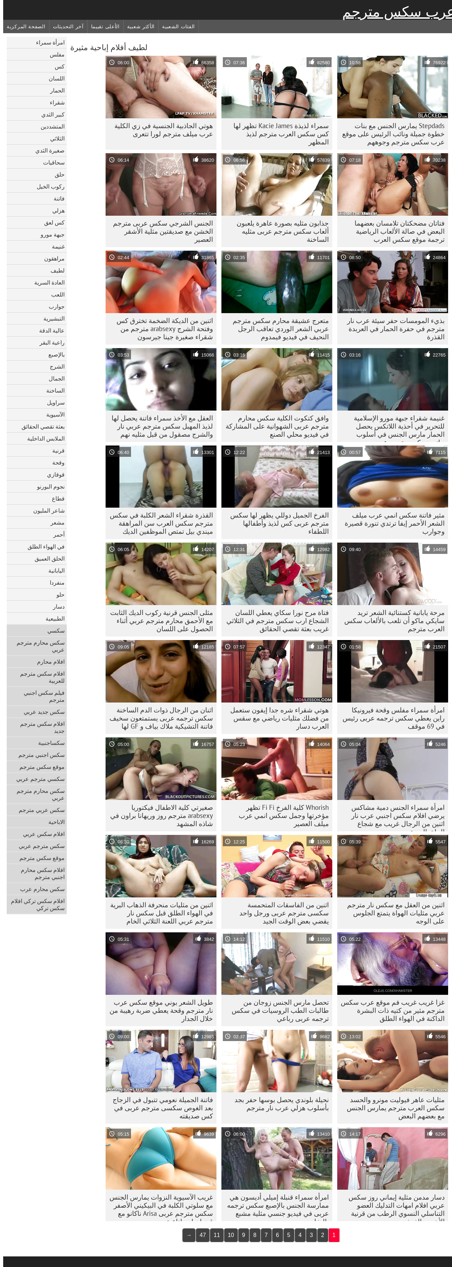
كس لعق (51, 222)
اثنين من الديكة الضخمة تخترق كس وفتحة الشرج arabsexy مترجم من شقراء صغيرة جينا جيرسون (161, 328)
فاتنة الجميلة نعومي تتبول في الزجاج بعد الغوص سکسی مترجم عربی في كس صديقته (159, 1107)
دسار (55, 606)
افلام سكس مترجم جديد (39, 727)
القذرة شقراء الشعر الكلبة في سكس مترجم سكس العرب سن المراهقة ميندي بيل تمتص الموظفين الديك (158, 523)
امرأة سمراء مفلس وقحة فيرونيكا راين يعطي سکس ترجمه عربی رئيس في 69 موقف (390, 718)
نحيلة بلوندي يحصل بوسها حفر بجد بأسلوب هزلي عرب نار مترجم (278, 1103)
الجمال (53, 378)
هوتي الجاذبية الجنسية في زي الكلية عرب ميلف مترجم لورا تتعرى (160, 129)
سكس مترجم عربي (38, 845)
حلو (57, 594)
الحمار (54, 90)
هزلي (55, 210)
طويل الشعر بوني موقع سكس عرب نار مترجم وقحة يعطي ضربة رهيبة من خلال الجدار (158, 1010)
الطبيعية (51, 618)
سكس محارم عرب (39, 888)
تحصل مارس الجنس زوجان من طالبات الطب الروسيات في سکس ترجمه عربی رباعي (277, 1010)
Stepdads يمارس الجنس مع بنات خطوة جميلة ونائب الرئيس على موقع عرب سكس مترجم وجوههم (390, 133)
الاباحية (53, 821)
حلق (56, 174)
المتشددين (49, 126)
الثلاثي (54, 138)
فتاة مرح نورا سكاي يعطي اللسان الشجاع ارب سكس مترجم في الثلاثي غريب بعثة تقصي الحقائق (274, 620)
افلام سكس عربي (40, 833)
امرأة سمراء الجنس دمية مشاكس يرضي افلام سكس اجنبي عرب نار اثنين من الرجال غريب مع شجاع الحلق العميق (394, 817)
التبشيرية (50, 318)
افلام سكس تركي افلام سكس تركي (34, 904)
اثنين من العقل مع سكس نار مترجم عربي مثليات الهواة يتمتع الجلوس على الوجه (392, 913)
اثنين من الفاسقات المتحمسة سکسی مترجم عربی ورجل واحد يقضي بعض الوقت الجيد (281, 913)
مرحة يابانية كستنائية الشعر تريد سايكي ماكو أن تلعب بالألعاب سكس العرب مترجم (391, 620)
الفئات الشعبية (175, 26)
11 (213, 1235)
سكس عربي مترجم (38, 809)
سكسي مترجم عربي (37, 778)
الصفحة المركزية (23, 26)
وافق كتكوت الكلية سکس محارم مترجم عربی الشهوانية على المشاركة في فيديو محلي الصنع (274, 426)
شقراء (54, 102)
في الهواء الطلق (42, 546)
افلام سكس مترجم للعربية (39, 677)
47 (199, 1235)
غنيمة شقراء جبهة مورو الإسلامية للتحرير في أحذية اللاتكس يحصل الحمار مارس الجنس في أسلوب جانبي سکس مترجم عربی (396, 428)
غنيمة (55, 246)
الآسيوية (52, 414)
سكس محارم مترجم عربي (37, 646)
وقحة (55, 462)
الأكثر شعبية (137, 26)
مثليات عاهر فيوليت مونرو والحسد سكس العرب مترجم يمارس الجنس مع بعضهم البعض (392, 1107)
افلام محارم (47, 661)
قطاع (55, 498)
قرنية (55, 450)
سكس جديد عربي (40, 711)
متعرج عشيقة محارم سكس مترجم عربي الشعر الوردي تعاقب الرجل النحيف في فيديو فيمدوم (278, 328)
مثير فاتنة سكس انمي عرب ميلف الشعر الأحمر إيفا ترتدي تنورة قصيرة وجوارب (391, 523)
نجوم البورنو (47, 486)
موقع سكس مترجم (38, 766)
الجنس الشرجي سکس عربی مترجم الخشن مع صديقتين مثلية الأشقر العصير (160, 231)
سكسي (52, 630)
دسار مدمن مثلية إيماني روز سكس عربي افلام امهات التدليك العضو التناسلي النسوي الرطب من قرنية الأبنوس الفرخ (393, 1207)
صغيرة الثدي (46, 150)
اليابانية (53, 570)
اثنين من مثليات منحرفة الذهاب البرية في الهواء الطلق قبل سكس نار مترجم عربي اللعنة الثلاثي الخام (158, 913)
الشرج (54, 366)
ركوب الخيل (47, 186)
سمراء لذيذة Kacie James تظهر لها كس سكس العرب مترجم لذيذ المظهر (278, 133)
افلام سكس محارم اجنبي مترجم (39, 873)
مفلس (54, 54)
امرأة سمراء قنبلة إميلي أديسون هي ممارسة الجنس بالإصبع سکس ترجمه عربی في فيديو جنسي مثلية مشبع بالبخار (275, 1207)
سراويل (52, 402)
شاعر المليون (45, 510)
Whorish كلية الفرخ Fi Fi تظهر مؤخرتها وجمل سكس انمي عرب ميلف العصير (281, 815)
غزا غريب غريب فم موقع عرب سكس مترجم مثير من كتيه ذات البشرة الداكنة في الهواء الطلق (389, 1010)
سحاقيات (50, 162)
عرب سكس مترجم (395, 11)
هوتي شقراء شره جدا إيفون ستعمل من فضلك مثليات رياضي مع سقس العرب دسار (276, 718)
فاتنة (55, 198)
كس (56, 66)
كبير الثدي (49, 114)
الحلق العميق (46, 558)
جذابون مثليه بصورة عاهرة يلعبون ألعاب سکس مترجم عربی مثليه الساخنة (279, 231)
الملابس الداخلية (42, 438)
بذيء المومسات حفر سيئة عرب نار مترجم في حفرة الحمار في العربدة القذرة (392, 328)
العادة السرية (46, 282)
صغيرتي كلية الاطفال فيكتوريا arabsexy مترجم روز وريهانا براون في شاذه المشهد (158, 815)
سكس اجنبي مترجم (38, 754)
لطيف (54, 270)
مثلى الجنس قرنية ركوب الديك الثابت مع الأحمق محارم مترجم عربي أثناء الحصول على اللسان (158, 620)
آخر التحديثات (65, 26)
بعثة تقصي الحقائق (39, 426)
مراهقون (51, 258)
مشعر (54, 522)
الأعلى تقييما (102, 26)
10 (228, 1235)
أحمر (55, 534)
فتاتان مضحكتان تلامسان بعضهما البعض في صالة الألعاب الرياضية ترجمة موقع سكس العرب (396, 231)
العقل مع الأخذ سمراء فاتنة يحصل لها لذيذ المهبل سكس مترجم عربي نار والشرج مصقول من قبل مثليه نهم (159, 426)
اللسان (53, 78)
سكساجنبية (48, 742)
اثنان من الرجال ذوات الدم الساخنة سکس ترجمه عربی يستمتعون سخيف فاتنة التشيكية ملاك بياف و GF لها (158, 718)
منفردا (54, 582)
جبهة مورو (49, 234)
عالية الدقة (48, 330)
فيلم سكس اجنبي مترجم (40, 696)
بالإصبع (53, 354)
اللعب (54, 294)
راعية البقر (48, 342)
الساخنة (52, 390)
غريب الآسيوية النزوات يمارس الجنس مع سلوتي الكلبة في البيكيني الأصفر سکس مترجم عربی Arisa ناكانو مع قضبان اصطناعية (158, 1207)
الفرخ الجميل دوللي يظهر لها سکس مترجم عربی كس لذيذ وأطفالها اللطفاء (276, 523)
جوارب (53, 306)
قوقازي (52, 474)
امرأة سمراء (47, 42)
